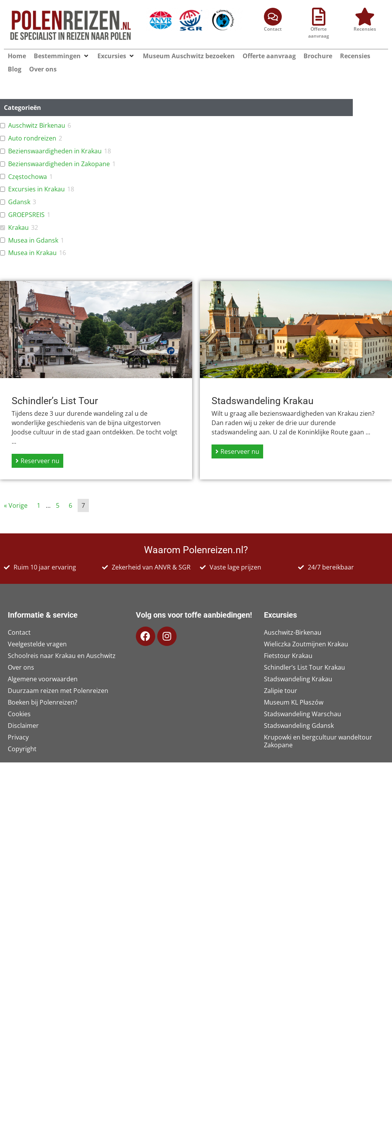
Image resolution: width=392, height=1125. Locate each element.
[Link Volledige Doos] (96, 380)
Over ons (21, 667)
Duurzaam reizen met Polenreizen (58, 690)
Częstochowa (27, 177)
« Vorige (16, 505)
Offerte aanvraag (318, 32)
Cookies (19, 714)
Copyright (22, 749)
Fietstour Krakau (288, 655)
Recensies (365, 29)
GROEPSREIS (26, 215)
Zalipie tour (280, 690)
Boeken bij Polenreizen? (42, 702)
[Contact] (273, 17)
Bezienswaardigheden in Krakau (55, 151)
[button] (86, 55)
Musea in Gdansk (33, 240)
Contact (273, 29)
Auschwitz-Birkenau (292, 632)
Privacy (18, 737)
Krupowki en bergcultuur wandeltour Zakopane (318, 741)
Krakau (18, 228)
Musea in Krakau (32, 253)
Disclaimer (23, 725)
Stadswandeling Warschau (302, 714)
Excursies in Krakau (36, 189)
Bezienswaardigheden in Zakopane (59, 164)
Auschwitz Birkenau (36, 126)
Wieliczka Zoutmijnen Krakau (306, 644)
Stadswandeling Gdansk (299, 725)
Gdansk (19, 202)
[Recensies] (365, 17)
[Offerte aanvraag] (319, 17)
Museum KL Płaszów (293, 702)
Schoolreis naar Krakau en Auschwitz (62, 655)
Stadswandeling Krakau (298, 679)
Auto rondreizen (32, 138)
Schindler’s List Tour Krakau (304, 667)
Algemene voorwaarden (43, 679)
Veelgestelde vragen (37, 644)
